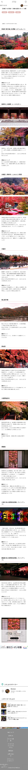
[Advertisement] (14, 666)
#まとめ (11, 12)
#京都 (4, 12)
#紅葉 (18, 12)
